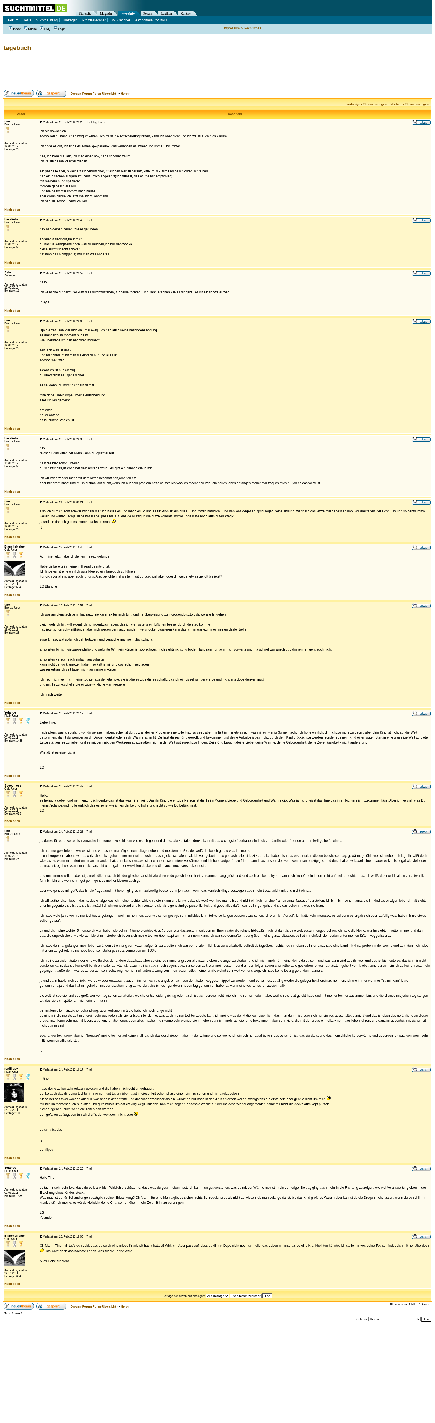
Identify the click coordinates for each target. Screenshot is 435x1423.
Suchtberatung (47, 20)
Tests (27, 20)
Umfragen (70, 20)
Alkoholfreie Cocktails (151, 20)
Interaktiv (127, 14)
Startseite (85, 14)
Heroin (125, 93)
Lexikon (166, 14)
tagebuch (17, 47)
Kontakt (186, 14)
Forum (147, 14)
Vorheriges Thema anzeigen (367, 104)
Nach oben (12, 209)
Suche (30, 29)
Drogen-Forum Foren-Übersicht (93, 93)
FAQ (45, 29)
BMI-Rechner (120, 20)
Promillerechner (94, 20)
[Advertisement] (104, 70)
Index (15, 29)
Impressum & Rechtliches (242, 28)
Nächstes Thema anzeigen (409, 104)
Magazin (106, 14)
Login (59, 29)
